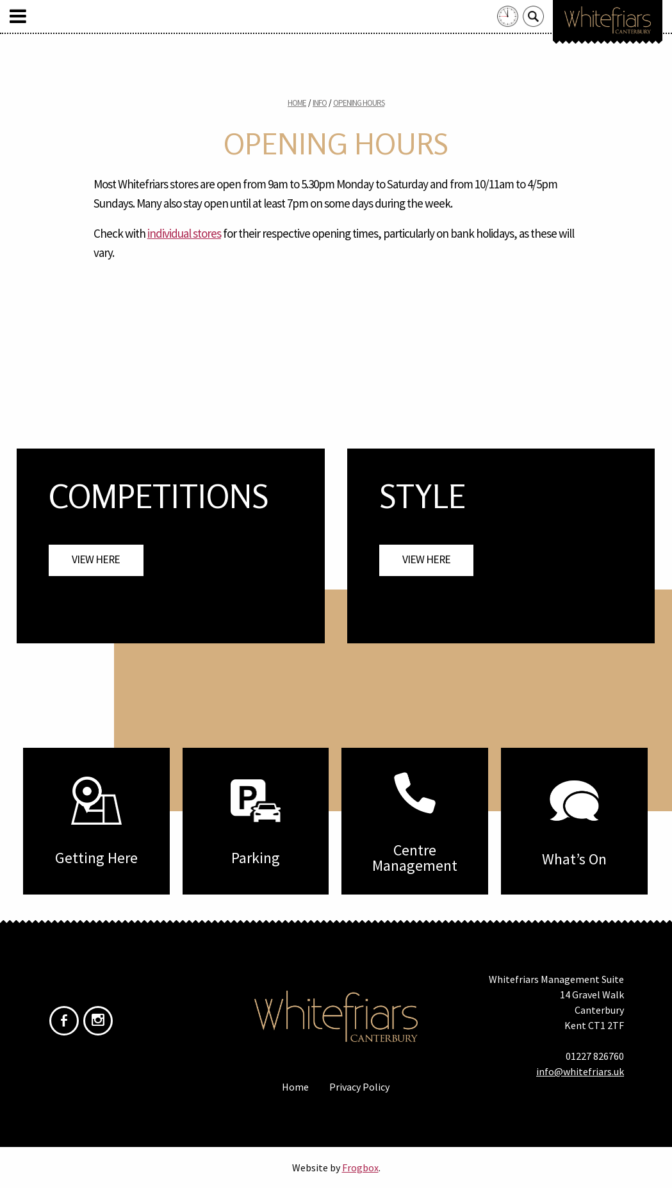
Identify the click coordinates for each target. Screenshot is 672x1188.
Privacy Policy (359, 1086)
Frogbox (360, 1167)
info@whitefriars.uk (580, 1071)
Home (297, 102)
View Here (96, 559)
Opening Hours (358, 102)
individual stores (184, 233)
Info (320, 102)
